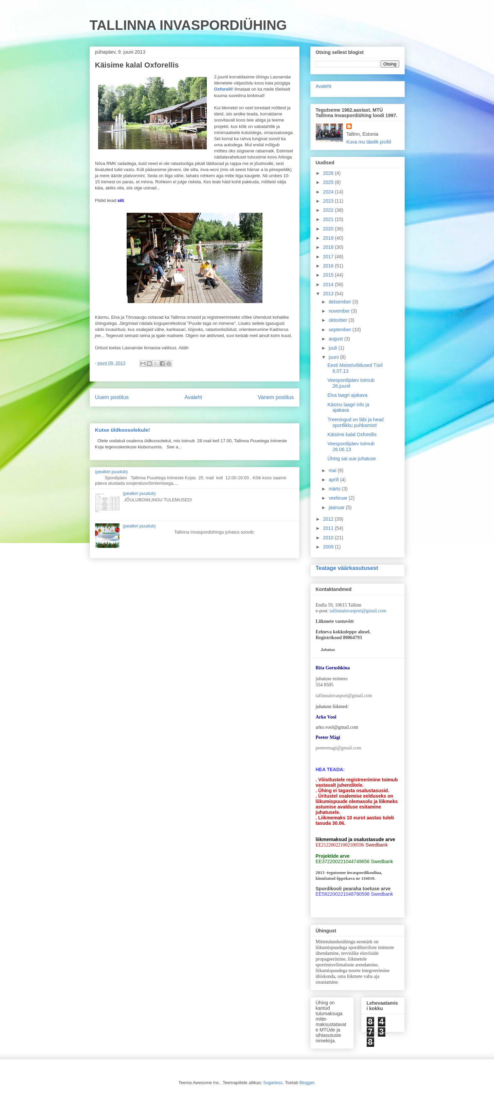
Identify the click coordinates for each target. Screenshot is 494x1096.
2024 (329, 191)
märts (335, 488)
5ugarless (272, 1082)
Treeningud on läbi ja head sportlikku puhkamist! (355, 422)
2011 (329, 528)
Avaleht (193, 397)
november (340, 311)
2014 (329, 284)
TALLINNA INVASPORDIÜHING (188, 25)
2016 (329, 265)
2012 (329, 519)
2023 (329, 201)
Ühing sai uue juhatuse (351, 458)
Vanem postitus (276, 397)
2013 (329, 293)
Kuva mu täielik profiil (368, 142)
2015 (329, 275)
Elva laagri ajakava (347, 395)
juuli (334, 348)
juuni (334, 357)
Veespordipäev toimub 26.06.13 (350, 446)
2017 (329, 256)
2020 (329, 228)
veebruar (339, 498)
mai (333, 470)
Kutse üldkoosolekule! (122, 430)
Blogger (306, 1082)
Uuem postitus (112, 397)
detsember (340, 301)
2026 (329, 173)
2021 (329, 219)
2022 (329, 210)
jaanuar (337, 507)
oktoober (338, 320)
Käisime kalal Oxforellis (352, 434)
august (336, 338)
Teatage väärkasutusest (347, 568)
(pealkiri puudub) (111, 471)
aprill (334, 479)
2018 (329, 247)
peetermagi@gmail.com (339, 747)
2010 (329, 537)
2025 (329, 182)
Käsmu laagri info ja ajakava (348, 407)
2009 (329, 547)
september (340, 329)
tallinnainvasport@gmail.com (358, 610)
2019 (329, 238)
